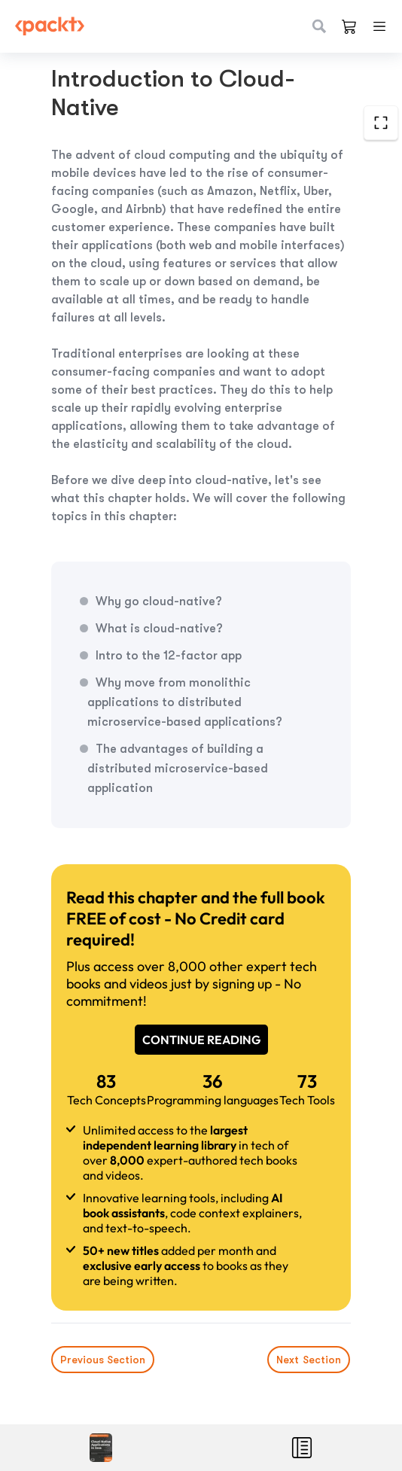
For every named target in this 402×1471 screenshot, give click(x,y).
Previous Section (102, 1360)
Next (309, 1359)
